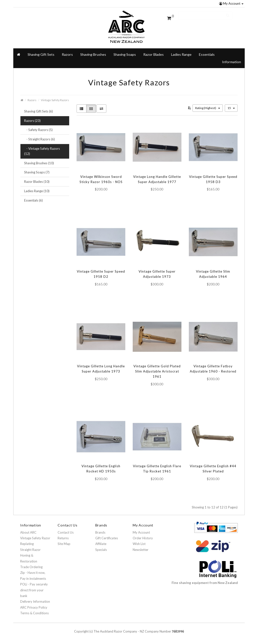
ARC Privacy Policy (33, 601)
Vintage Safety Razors (55, 93)
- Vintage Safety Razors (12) (42, 144)
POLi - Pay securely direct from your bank (34, 583)
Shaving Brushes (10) (39, 156)
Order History (143, 531)
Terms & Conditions (34, 606)
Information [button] (231, 55)
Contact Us (66, 526)
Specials (101, 543)
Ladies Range (181, 48)
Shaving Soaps (124, 48)
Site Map (64, 537)
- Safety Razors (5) (38, 123)
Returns (63, 531)
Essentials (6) (33, 194)
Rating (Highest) (207, 101)
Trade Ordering (31, 560)
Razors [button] (67, 48)
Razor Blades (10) (36, 175)
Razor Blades (153, 48)
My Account (231, 3)
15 (231, 101)
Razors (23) (32, 114)
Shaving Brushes (93, 48)
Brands (100, 526)
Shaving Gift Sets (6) (38, 105)
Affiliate (100, 537)
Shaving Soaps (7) (36, 166)
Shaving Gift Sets (41, 48)
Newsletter (140, 543)
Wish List (139, 537)
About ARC (28, 526)
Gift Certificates (106, 531)
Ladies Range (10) (36, 184)
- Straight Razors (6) (39, 133)
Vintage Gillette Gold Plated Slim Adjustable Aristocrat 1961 (157, 365)
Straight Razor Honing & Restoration (30, 549)
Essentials (207, 48)
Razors (32, 93)
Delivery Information (35, 595)
